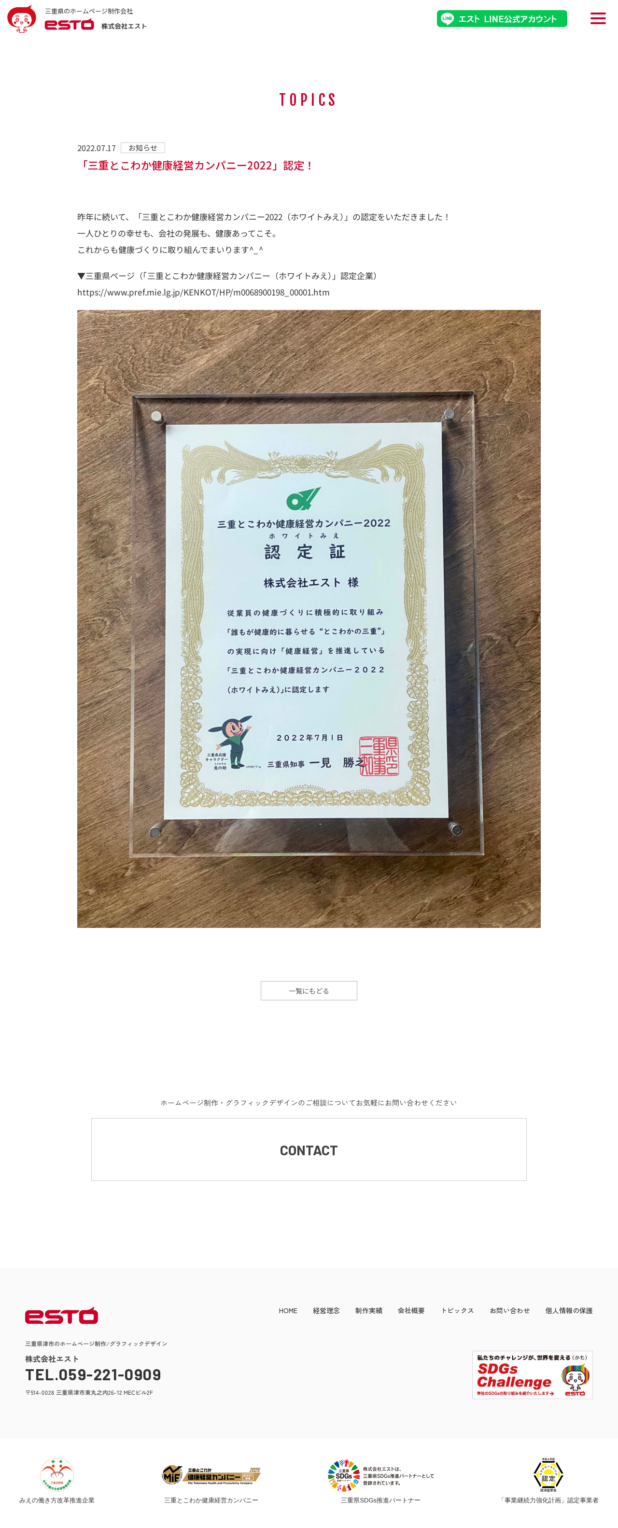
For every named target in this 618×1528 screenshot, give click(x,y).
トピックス (457, 1315)
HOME (288, 1315)
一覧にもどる (309, 990)
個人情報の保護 (569, 1315)
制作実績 (368, 1315)
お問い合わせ (510, 1315)
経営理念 (326, 1315)
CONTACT (309, 1152)
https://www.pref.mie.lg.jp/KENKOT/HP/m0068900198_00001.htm (203, 291)
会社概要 (411, 1315)
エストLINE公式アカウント (502, 18)
